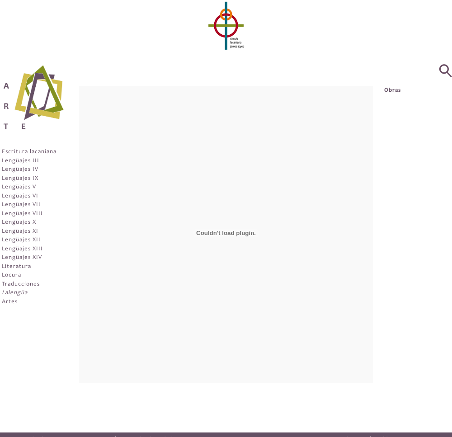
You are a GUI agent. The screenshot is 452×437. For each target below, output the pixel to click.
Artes (10, 302)
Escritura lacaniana (29, 152)
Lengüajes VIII (22, 214)
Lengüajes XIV (22, 258)
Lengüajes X (19, 223)
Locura (11, 275)
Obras (392, 91)
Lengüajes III (20, 161)
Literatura (16, 267)
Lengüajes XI (20, 232)
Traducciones (21, 284)
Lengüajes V (19, 187)
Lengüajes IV (20, 170)
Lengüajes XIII (22, 249)
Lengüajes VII (21, 205)
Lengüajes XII (21, 240)
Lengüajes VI (20, 196)
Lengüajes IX (20, 179)
